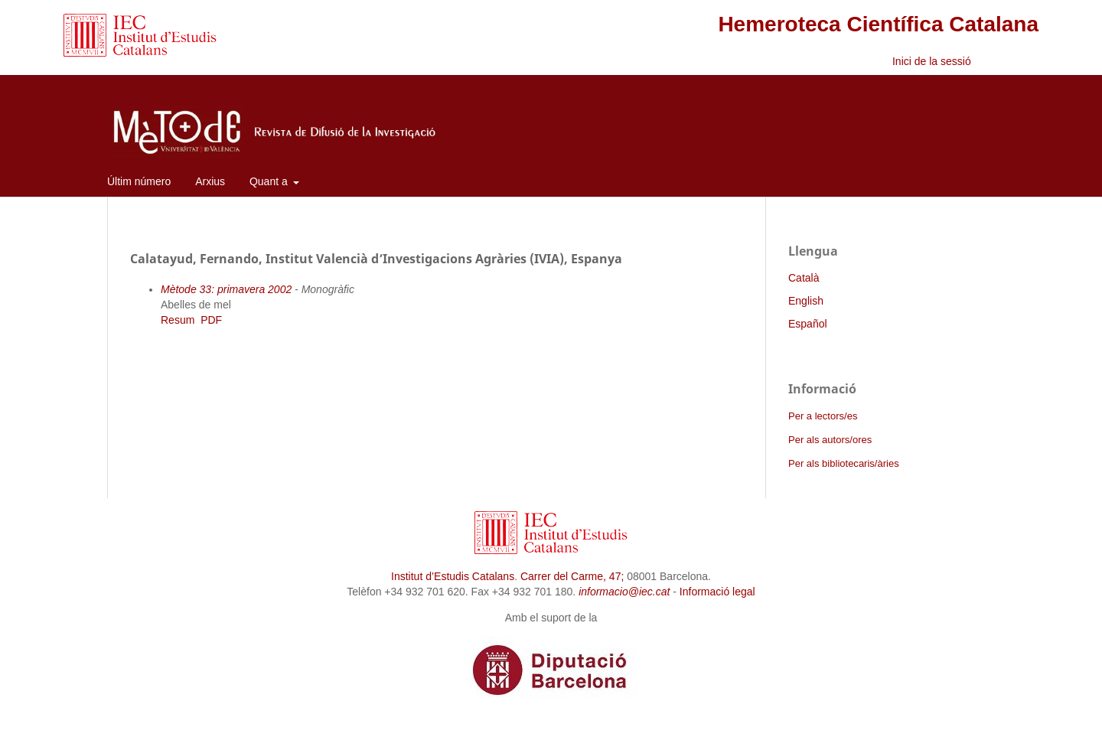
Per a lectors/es (822, 416)
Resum (177, 320)
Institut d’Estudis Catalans (452, 576)
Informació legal (717, 591)
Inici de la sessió (931, 61)
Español (807, 324)
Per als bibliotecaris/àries (843, 463)
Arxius (210, 181)
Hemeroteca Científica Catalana (878, 24)
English (805, 301)
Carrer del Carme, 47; (572, 576)
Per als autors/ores (830, 439)
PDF (211, 320)
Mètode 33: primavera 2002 (226, 289)
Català (803, 278)
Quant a (270, 181)
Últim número (139, 181)
